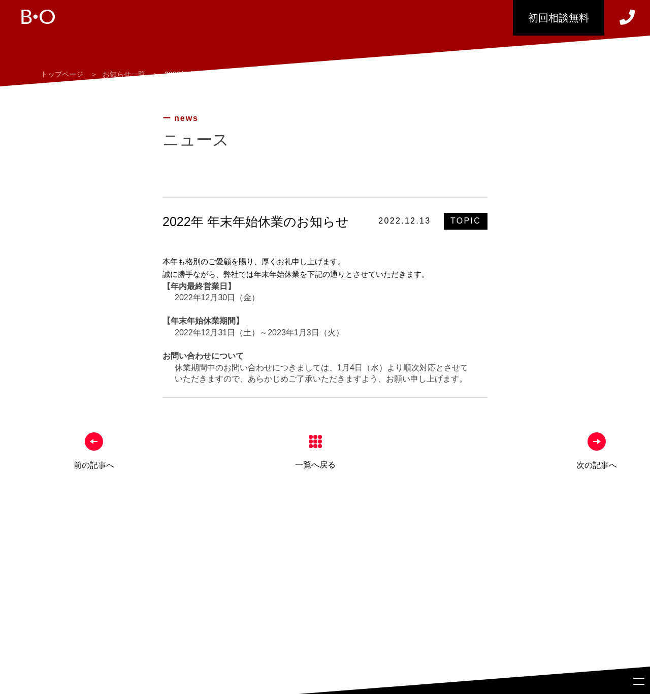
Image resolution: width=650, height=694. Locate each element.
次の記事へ (596, 465)
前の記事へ (94, 465)
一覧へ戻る (315, 464)
